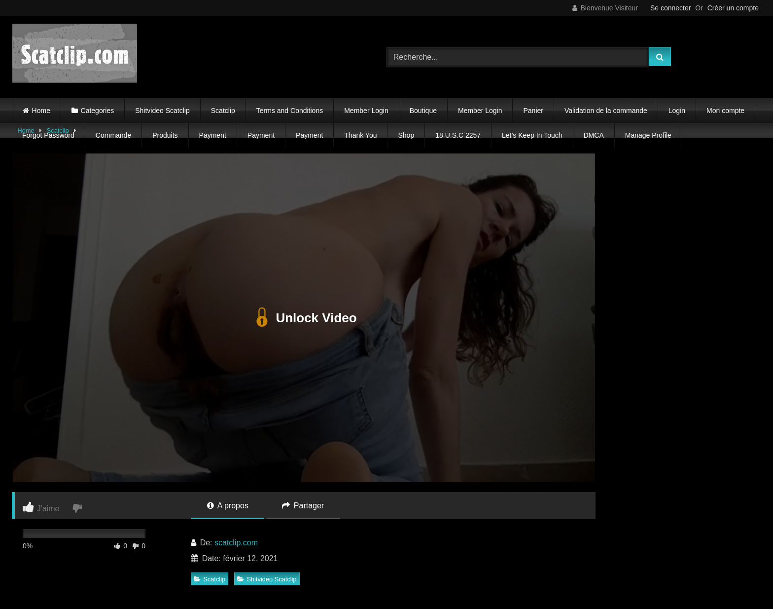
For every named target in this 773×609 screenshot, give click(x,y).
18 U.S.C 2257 (458, 135)
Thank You (360, 135)
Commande (113, 135)
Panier (533, 110)
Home (41, 110)
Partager (303, 505)
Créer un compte (733, 8)
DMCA (594, 135)
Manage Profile (648, 135)
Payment (212, 135)
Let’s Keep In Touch (532, 135)
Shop (406, 135)
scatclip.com (236, 542)
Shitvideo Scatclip (162, 110)
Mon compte (725, 110)
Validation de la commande (605, 110)
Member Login (366, 110)
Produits (164, 135)
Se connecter (670, 8)
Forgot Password (48, 135)
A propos (227, 505)
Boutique (423, 110)
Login (676, 110)
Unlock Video (303, 317)
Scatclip (223, 110)
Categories (97, 110)
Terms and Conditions (289, 110)
